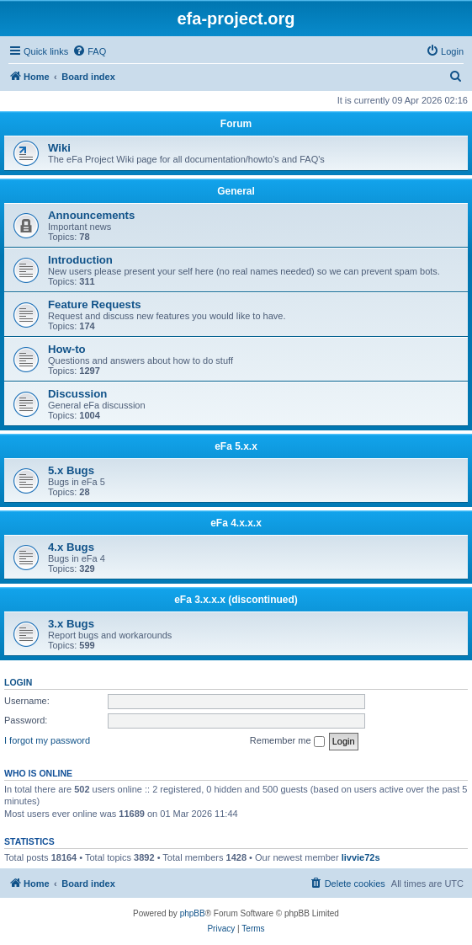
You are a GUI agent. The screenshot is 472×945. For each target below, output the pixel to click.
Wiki (59, 147)
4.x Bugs (71, 547)
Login (18, 682)
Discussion (77, 393)
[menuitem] (89, 51)
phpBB (192, 913)
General (236, 191)
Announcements (91, 215)
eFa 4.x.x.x (236, 523)
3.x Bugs (71, 623)
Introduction (80, 260)
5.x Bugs (71, 470)
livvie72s (361, 857)
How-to (67, 349)
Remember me (287, 741)
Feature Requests (94, 304)
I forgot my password (47, 740)
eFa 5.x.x (236, 446)
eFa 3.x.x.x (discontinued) (236, 600)
